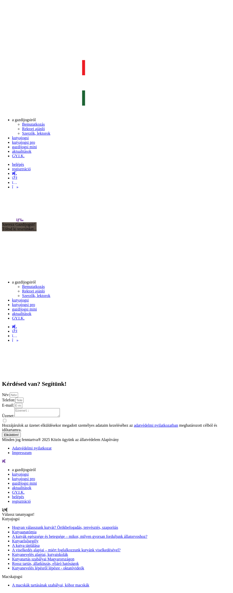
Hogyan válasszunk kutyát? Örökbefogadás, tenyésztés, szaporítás (65, 529)
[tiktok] (15, 187)
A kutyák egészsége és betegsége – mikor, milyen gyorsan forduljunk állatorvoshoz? (79, 538)
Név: (6, 395)
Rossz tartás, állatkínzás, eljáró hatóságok (45, 565)
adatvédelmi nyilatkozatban (156, 427)
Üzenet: (8, 417)
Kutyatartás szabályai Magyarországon (43, 560)
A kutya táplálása (26, 547)
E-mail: (8, 405)
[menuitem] (24, 120)
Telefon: (8, 400)
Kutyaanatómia (24, 533)
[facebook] (14, 178)
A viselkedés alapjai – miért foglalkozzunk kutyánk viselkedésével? (66, 551)
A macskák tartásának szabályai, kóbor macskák (50, 586)
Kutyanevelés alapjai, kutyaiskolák (40, 556)
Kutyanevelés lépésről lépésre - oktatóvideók (48, 569)
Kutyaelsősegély (25, 542)
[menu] (19, 220)
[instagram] (14, 182)
